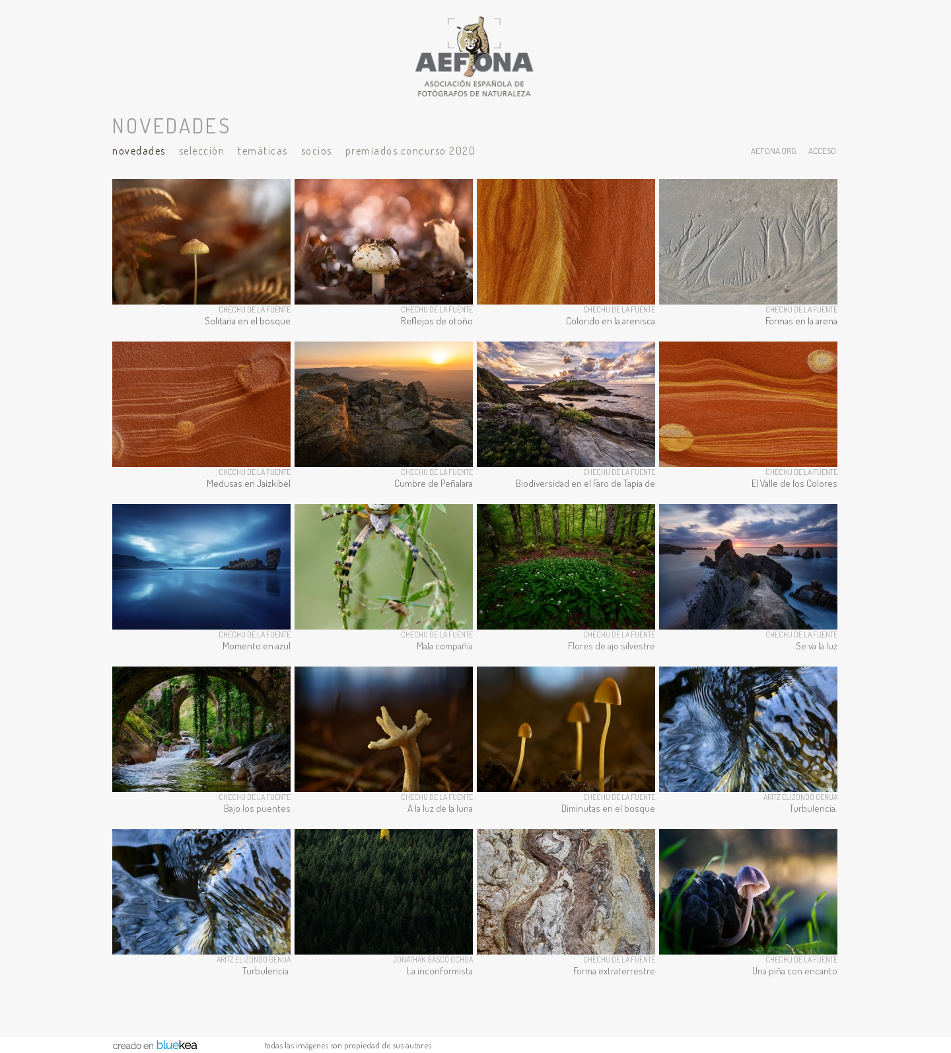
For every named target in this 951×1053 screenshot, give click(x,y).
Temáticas (263, 150)
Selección (202, 150)
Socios (316, 150)
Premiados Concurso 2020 (410, 150)
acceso (822, 150)
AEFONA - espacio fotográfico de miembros (475, 56)
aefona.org (773, 150)
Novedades (139, 150)
